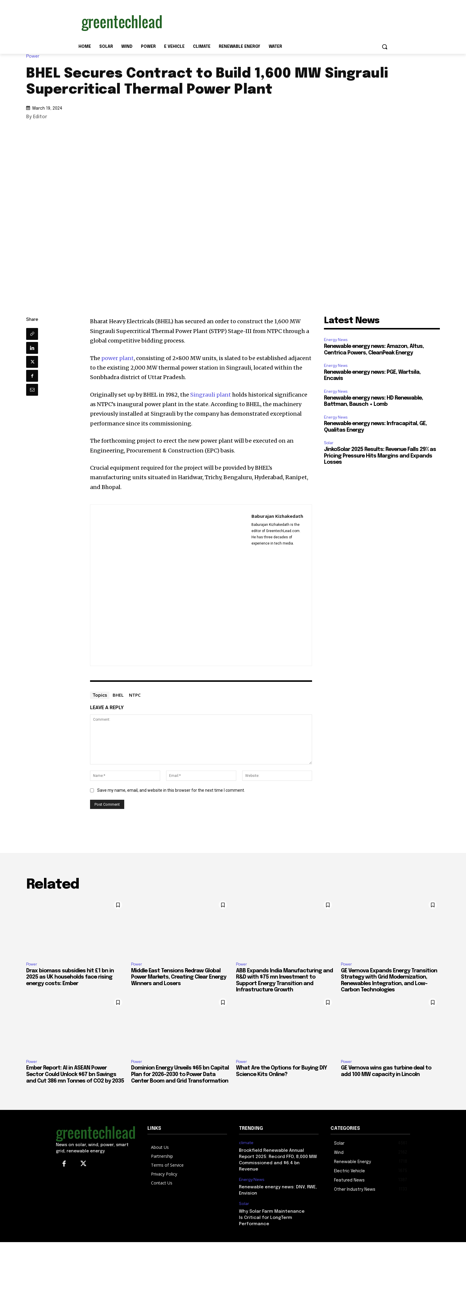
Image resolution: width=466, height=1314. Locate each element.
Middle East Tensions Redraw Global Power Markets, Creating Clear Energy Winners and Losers (178, 977)
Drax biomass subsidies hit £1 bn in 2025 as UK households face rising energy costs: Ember (70, 977)
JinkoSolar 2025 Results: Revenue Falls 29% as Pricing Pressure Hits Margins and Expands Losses (380, 456)
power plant (117, 358)
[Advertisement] (277, 21)
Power (34, 56)
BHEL (118, 695)
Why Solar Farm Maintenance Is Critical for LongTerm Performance (272, 1217)
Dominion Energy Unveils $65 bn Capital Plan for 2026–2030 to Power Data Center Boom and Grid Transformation (180, 1074)
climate (246, 1142)
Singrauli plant (210, 394)
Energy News (335, 339)
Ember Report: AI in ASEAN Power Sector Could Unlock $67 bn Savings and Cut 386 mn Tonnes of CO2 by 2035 (75, 1074)
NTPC (135, 695)
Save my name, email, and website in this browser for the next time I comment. (171, 790)
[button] (384, 47)
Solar (328, 442)
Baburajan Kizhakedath (277, 516)
